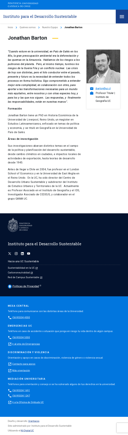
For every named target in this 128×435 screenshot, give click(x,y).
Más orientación (21, 370)
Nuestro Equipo (50, 27)
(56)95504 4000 (21, 317)
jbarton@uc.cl (103, 88)
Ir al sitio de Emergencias (26, 344)
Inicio (10, 27)
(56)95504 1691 (21, 390)
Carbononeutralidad (20, 272)
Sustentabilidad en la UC (23, 268)
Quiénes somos (28, 27)
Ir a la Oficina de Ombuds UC (28, 402)
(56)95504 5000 (21, 337)
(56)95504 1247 (21, 396)
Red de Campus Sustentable (25, 277)
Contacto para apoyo (23, 364)
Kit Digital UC (27, 430)
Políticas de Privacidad (23, 286)
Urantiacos (33, 421)
